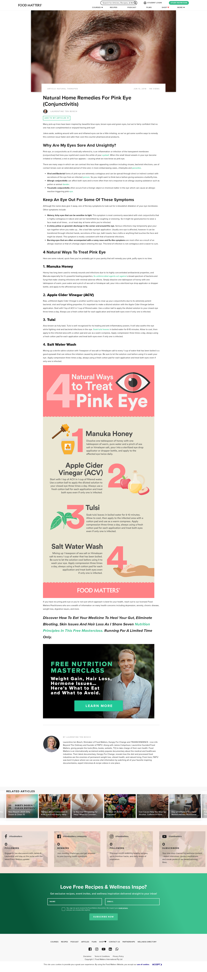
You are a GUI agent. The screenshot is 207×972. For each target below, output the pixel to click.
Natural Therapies (67, 89)
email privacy (123, 908)
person (86, 177)
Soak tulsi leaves (101, 329)
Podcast (131, 7)
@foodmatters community (75, 836)
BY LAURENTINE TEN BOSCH (77, 737)
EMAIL (110, 902)
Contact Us (114, 942)
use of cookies (143, 964)
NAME (52, 902)
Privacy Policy (118, 956)
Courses (96, 7)
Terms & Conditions (102, 956)
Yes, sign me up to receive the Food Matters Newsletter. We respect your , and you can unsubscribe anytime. (97, 909)
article (51, 89)
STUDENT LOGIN (152, 3)
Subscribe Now (103, 916)
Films (149, 7)
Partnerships (128, 942)
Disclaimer (87, 956)
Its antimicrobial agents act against (110, 276)
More (180, 7)
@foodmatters (15, 836)
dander (66, 184)
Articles (85, 942)
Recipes (113, 7)
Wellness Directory (147, 942)
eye (71, 191)
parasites (136, 168)
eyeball (105, 155)
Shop (165, 7)
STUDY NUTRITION (179, 3)
